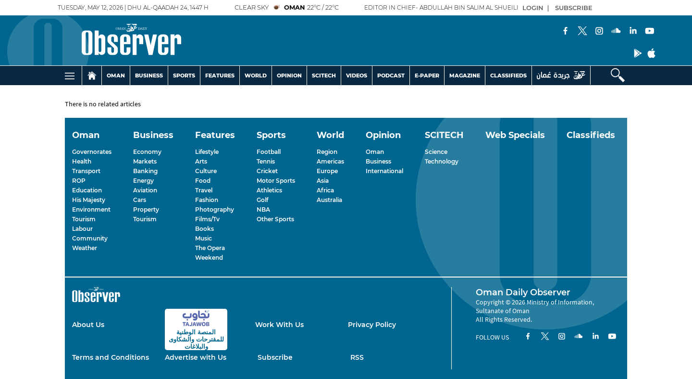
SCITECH (324, 75)
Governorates (91, 151)
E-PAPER (427, 75)
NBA (263, 209)
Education (87, 190)
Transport (86, 171)
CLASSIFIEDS (508, 75)
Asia (323, 180)
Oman (375, 151)
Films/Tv (207, 219)
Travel (203, 190)
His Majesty (88, 199)
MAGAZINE (464, 75)
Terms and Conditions (110, 357)
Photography (214, 209)
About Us (88, 324)
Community (90, 238)
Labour (82, 228)
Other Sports (275, 219)
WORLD (256, 75)
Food (202, 180)
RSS (357, 357)
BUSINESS (149, 75)
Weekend (209, 257)
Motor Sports (276, 180)
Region (327, 151)
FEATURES (220, 75)
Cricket (267, 171)
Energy (143, 180)
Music (203, 238)
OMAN (116, 75)
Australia (329, 199)
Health (81, 161)
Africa (325, 190)
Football (269, 151)
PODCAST (391, 75)
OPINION (289, 75)
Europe (327, 171)
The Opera (210, 248)
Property (146, 209)
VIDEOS (356, 75)
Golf (262, 199)
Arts (201, 161)
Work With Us (279, 324)
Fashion (206, 199)
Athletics (269, 190)
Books (204, 228)
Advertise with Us (195, 357)
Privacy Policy (372, 324)
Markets (145, 161)
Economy (147, 151)
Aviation (145, 190)
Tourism (84, 219)
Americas (330, 161)
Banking (145, 171)
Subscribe (275, 357)
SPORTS (184, 75)
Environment (91, 209)
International (384, 171)
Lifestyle (207, 151)
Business (378, 161)
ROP (79, 180)
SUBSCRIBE (574, 8)
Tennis (266, 161)
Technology (441, 161)
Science (436, 151)
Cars (139, 199)
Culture (206, 171)
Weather (84, 248)
